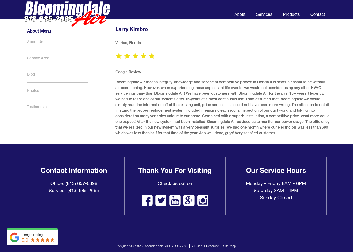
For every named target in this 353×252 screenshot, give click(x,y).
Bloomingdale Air (67, 18)
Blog (31, 74)
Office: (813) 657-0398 (73, 183)
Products (291, 14)
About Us (35, 42)
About (239, 14)
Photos (33, 90)
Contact (317, 14)
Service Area (38, 58)
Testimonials (37, 107)
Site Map (229, 246)
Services (264, 14)
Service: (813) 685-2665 (74, 190)
